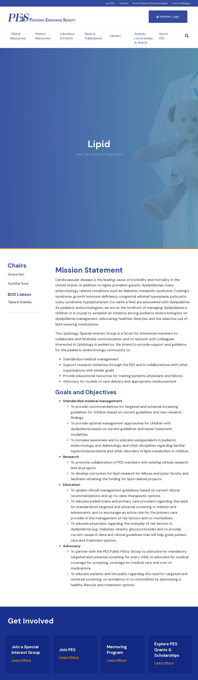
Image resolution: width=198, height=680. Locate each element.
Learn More (21, 660)
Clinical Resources (18, 36)
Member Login (168, 17)
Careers (115, 36)
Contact (123, 3)
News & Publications (93, 36)
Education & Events (67, 36)
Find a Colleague (181, 3)
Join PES (110, 3)
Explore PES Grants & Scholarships (166, 649)
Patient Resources (42, 36)
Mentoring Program (117, 649)
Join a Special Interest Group (26, 649)
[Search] (186, 35)
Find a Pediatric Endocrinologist (150, 3)
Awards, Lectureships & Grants (143, 38)
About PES (163, 36)
